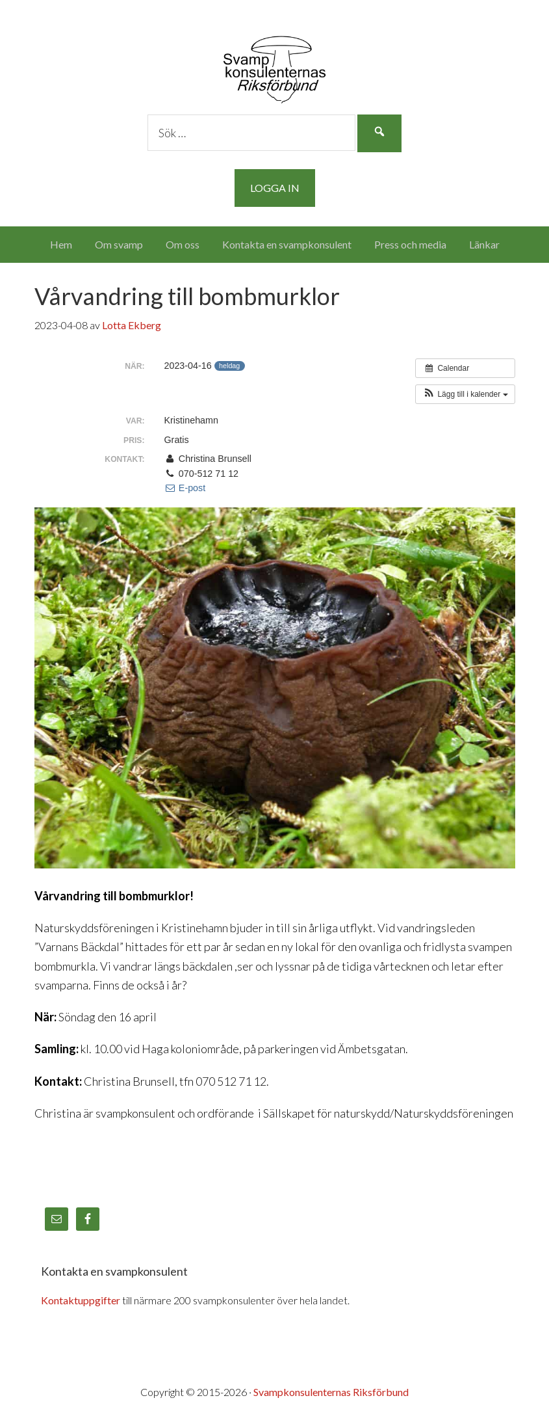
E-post (185, 488)
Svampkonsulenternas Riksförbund (274, 65)
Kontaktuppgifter (80, 1300)
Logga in (275, 187)
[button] (465, 394)
